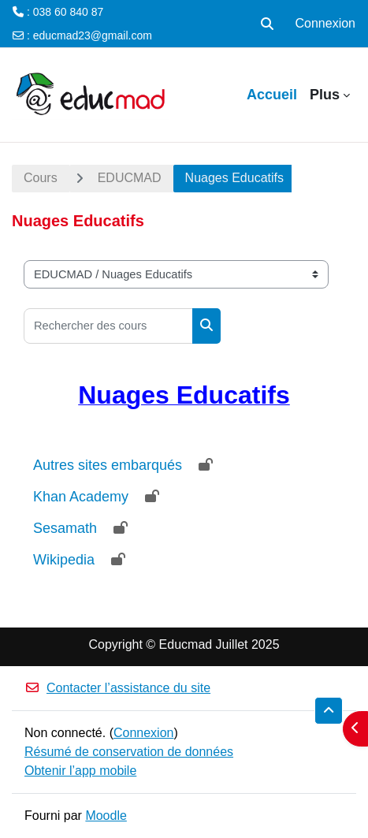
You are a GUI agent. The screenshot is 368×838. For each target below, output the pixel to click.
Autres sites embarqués (107, 465)
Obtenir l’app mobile (80, 770)
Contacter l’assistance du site (117, 688)
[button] (267, 23)
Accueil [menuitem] (272, 94)
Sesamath (65, 528)
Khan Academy (80, 497)
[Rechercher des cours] (108, 326)
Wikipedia (64, 560)
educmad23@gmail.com (92, 35)
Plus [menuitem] (325, 94)
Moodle (105, 815)
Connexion (326, 23)
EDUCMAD (130, 177)
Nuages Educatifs (234, 177)
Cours (41, 177)
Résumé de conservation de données (128, 751)
